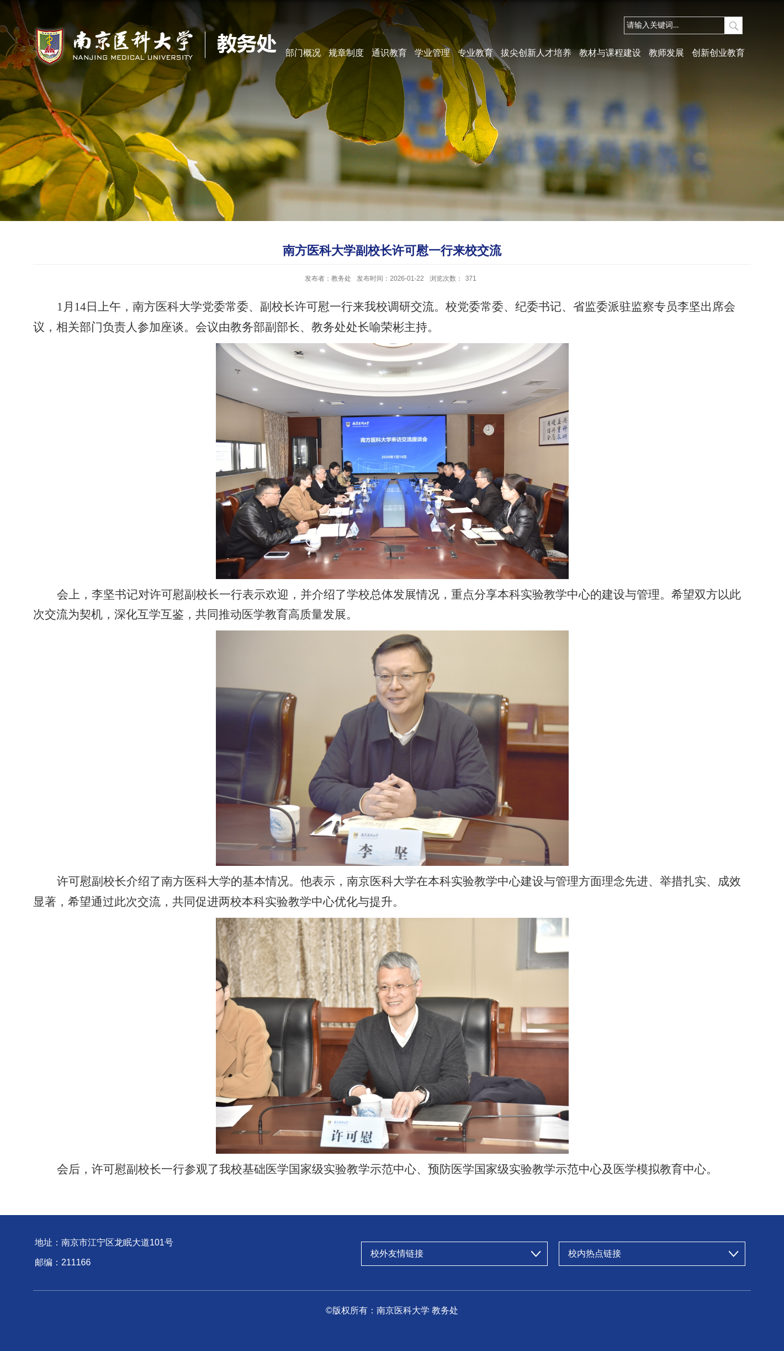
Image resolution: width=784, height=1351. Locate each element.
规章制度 (346, 52)
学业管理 (432, 52)
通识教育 (389, 52)
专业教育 (475, 52)
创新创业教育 (718, 52)
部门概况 (303, 52)
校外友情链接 (396, 1253)
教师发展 (666, 52)
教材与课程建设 (610, 52)
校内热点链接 (594, 1253)
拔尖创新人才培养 (536, 52)
